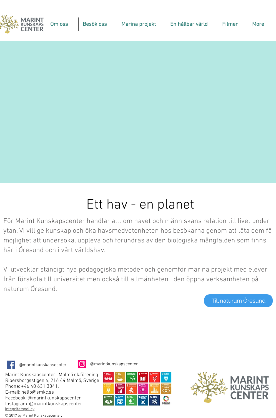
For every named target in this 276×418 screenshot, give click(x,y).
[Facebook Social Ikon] (11, 365)
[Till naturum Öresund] (238, 300)
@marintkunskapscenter (54, 398)
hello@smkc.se (37, 392)
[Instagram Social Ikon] (82, 364)
